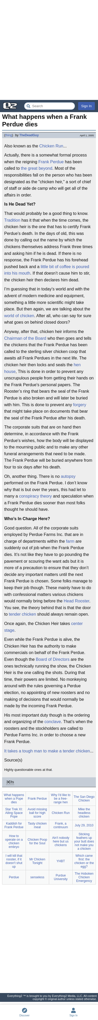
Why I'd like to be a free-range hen (60, 798)
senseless (37, 877)
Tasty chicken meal (37, 825)
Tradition (12, 220)
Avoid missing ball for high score (37, 812)
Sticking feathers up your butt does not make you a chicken (84, 841)
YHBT (60, 861)
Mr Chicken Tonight (37, 861)
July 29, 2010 (84, 825)
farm (70, 541)
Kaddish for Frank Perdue (14, 825)
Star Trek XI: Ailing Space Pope (14, 812)
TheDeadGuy (29, 135)
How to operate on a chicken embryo (14, 841)
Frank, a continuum (61, 825)
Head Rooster (76, 601)
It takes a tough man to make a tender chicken (47, 751)
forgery (79, 405)
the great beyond (36, 168)
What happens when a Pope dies (14, 798)
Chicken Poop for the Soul (37, 841)
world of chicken (19, 316)
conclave (52, 721)
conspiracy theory (35, 496)
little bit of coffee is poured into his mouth (46, 270)
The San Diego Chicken (84, 798)
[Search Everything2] (49, 106)
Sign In (86, 106)
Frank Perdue (51, 162)
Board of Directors (53, 659)
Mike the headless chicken (84, 812)
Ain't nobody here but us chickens (60, 841)
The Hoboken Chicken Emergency (84, 877)
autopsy (68, 476)
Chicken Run (51, 146)
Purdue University (61, 877)
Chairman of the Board (25, 338)
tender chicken (22, 614)
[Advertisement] (49, 50)
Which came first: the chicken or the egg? (84, 861)
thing (8, 135)
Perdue (14, 877)
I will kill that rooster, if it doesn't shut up (13, 861)
